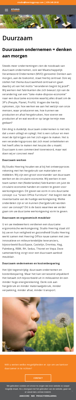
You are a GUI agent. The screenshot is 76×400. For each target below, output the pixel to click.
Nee (33, 396)
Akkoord (24, 396)
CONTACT (38, 378)
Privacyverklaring (46, 396)
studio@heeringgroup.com (30, 2)
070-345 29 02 (52, 2)
